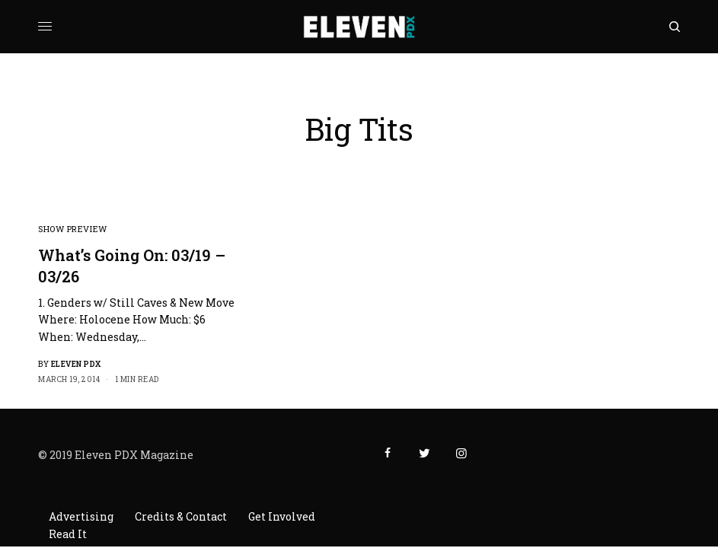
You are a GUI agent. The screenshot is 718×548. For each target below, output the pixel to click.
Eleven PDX (76, 364)
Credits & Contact (181, 516)
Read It (68, 534)
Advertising (81, 516)
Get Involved (281, 516)
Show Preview (72, 228)
